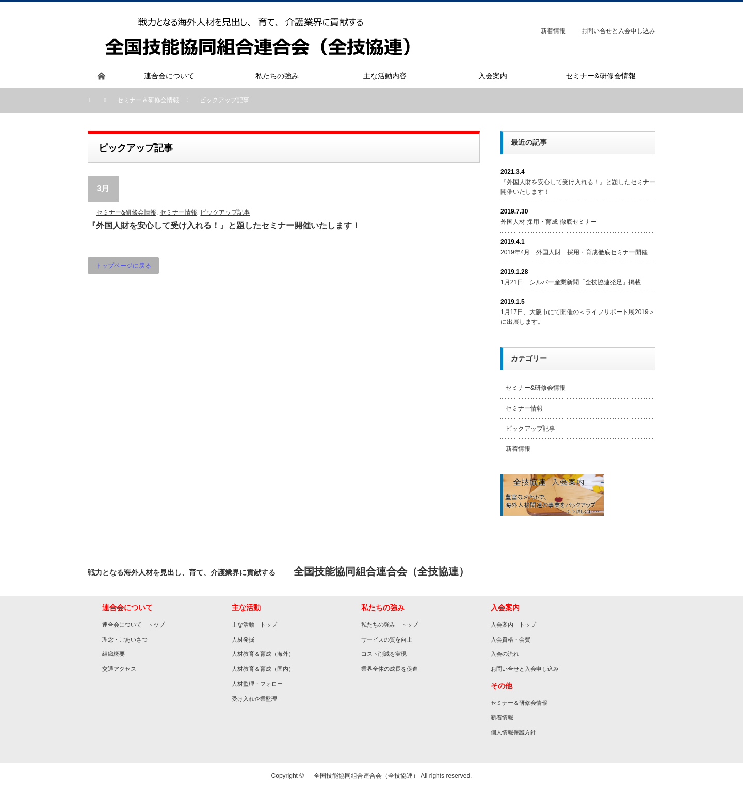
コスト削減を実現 (384, 654)
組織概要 (113, 654)
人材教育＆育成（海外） (263, 654)
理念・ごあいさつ (125, 639)
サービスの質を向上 (386, 639)
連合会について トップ (133, 624)
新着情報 (553, 31)
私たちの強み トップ (389, 624)
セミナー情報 (178, 212)
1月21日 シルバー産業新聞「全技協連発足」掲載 (570, 282)
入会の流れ (505, 654)
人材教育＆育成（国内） (263, 669)
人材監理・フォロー (257, 684)
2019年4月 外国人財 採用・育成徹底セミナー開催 (574, 252)
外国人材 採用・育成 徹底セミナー (548, 221)
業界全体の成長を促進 (389, 669)
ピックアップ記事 (225, 212)
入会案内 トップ (513, 624)
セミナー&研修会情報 (126, 212)
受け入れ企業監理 (254, 699)
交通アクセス (119, 669)
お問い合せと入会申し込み (618, 31)
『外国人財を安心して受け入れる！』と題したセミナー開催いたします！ (224, 225)
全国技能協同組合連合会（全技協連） (363, 775)
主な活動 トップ (254, 624)
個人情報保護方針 (513, 732)
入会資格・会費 (510, 639)
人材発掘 (243, 639)
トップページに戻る (123, 265)
